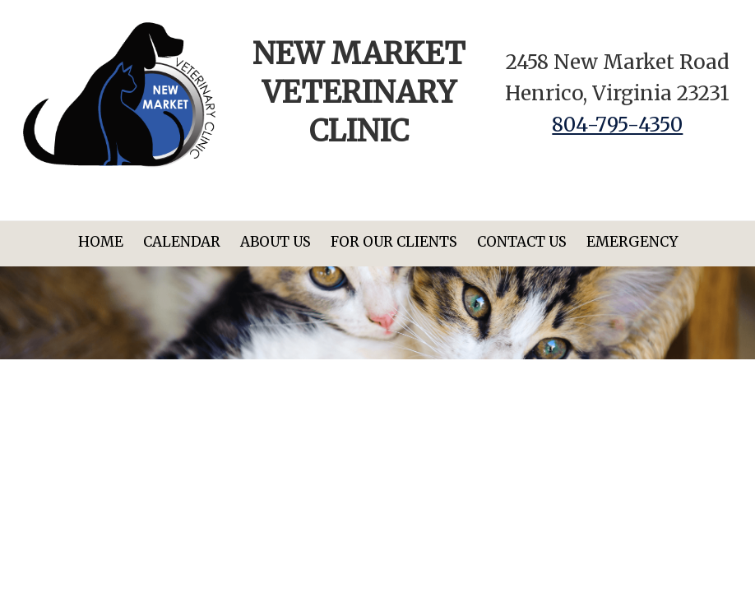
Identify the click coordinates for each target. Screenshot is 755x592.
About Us (275, 242)
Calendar (181, 242)
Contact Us (522, 242)
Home (100, 242)
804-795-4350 (617, 124)
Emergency (632, 242)
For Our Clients (394, 242)
